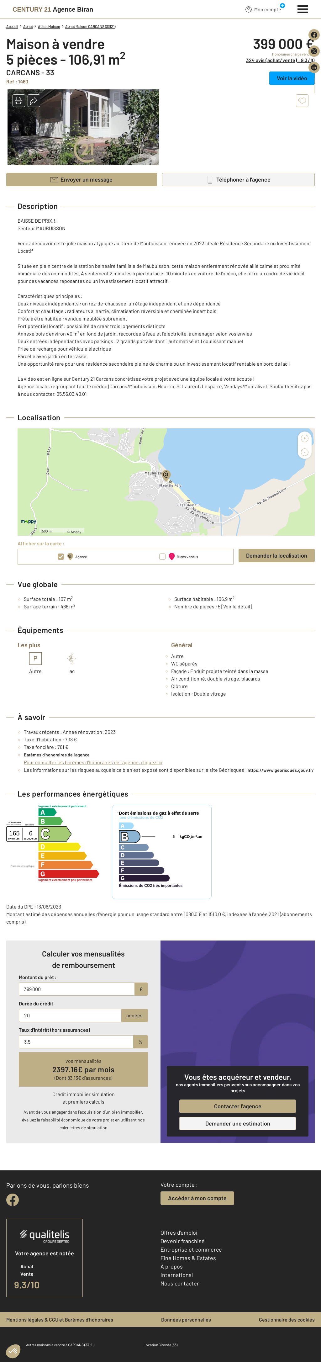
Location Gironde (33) (160, 1345)
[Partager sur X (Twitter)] (314, 51)
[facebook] (12, 1200)
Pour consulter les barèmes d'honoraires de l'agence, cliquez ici (93, 762)
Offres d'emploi (178, 1232)
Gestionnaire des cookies (287, 1319)
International (176, 1274)
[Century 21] (53, 9)
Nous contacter (179, 1283)
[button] (19, 100)
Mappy (76, 532)
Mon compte (263, 9)
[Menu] (302, 8)
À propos (171, 1266)
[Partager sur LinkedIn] (314, 67)
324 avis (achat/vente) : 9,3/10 (280, 60)
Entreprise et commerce (191, 1249)
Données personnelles (186, 1319)
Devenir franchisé (182, 1240)
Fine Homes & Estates (188, 1257)
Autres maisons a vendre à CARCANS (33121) (60, 1345)
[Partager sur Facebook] (314, 34)
